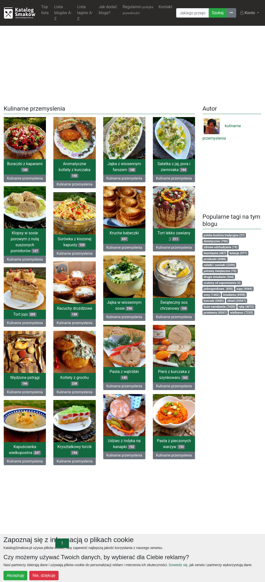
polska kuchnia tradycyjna (224, 235)
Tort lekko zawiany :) (158, 237)
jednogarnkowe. (218, 289)
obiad (236, 301)
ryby (246, 306)
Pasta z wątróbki (116, 376)
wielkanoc (241, 312)
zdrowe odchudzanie (220, 247)
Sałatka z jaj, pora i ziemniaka (174, 166)
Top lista (45, 9)
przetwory (215, 312)
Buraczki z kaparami (25, 166)
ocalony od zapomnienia (222, 283)
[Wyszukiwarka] (192, 13)
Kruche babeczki (132, 236)
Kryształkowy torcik (66, 452)
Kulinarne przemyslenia (25, 178)
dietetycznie (216, 241)
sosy (212, 295)
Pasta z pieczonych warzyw (166, 446)
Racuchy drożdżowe (66, 312)
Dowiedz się (178, 565)
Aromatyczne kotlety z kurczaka (75, 169)
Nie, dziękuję (44, 575)
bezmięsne (215, 253)
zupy (244, 289)
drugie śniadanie (219, 277)
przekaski (215, 259)
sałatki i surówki (219, 265)
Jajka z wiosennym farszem (124, 166)
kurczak (214, 301)
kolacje (238, 253)
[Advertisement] (132, 64)
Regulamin (138, 9)
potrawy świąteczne (220, 271)
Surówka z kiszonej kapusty (82, 242)
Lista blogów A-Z (63, 12)
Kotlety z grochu (66, 382)
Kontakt (165, 6)
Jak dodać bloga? (108, 9)
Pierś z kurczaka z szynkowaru (166, 376)
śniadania (234, 295)
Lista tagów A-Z (85, 12)
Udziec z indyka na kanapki (116, 446)
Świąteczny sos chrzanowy (158, 307)
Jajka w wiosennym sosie (132, 306)
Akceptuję (15, 575)
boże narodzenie (219, 306)
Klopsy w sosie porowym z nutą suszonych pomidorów (25, 242)
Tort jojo (40, 314)
